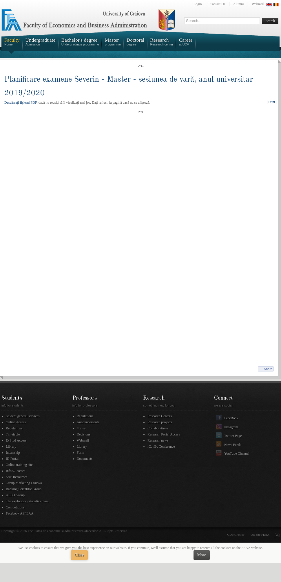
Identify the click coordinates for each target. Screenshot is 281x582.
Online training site (19, 465)
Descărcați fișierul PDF (20, 102)
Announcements (88, 422)
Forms (81, 428)
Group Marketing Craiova (24, 483)
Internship (13, 453)
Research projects (159, 422)
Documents (85, 459)
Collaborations (157, 428)
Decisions (83, 434)
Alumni (238, 4)
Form (80, 453)
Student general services (23, 416)
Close (79, 555)
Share (268, 369)
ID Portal (12, 459)
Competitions (15, 507)
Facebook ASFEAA (20, 513)
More (201, 555)
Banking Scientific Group (23, 489)
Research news (157, 440)
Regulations (14, 428)
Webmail (258, 4)
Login (198, 4)
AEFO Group (15, 495)
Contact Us (217, 4)
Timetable (13, 434)
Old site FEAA (260, 534)
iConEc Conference (161, 446)
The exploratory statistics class (27, 501)
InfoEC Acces (15, 471)
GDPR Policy (235, 534)
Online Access (16, 422)
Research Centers (159, 416)
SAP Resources (16, 477)
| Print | (272, 102)
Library (11, 446)
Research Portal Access (163, 434)
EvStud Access (16, 440)
